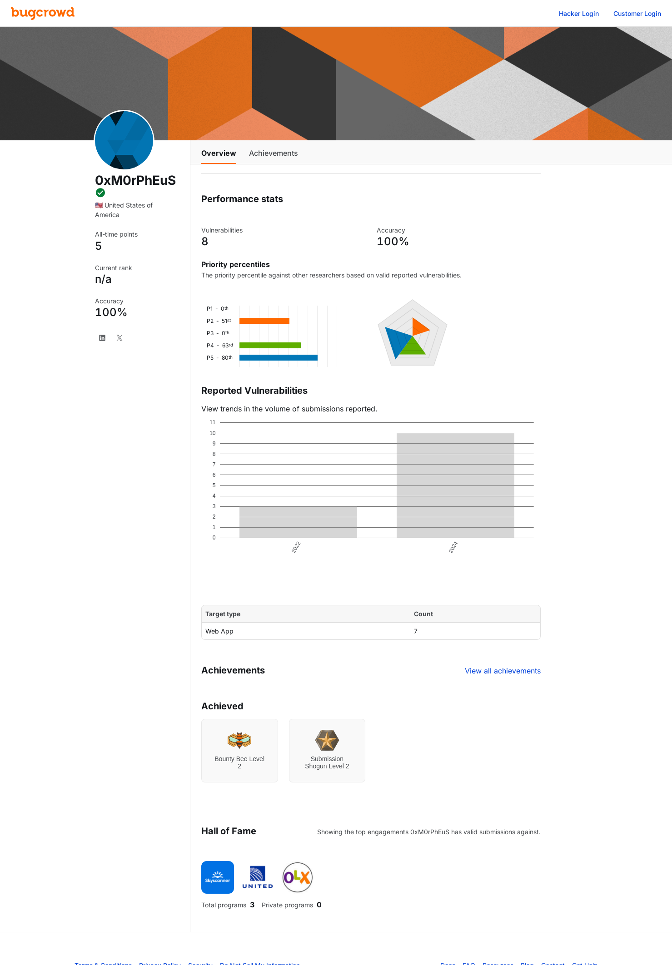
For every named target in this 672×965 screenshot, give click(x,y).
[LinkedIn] (102, 338)
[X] (119, 338)
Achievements (273, 153)
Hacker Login (579, 13)
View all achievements (503, 670)
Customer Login (637, 13)
